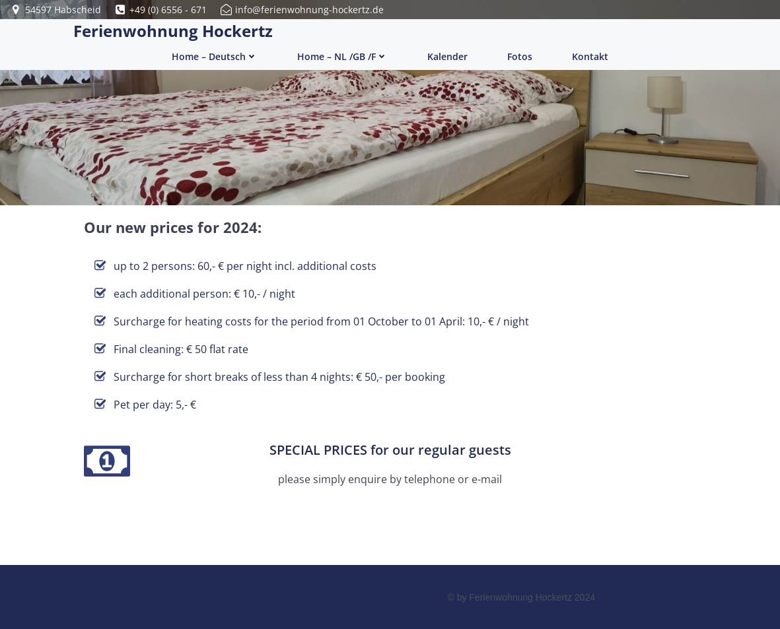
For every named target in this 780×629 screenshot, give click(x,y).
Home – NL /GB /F (342, 56)
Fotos (519, 56)
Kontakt (590, 56)
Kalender (447, 56)
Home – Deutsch (215, 56)
